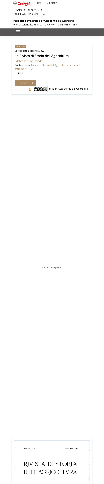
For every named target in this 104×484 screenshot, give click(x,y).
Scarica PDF (25, 83)
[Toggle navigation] (17, 32)
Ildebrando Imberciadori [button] (31, 61)
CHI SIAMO (52, 3)
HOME (39, 3)
